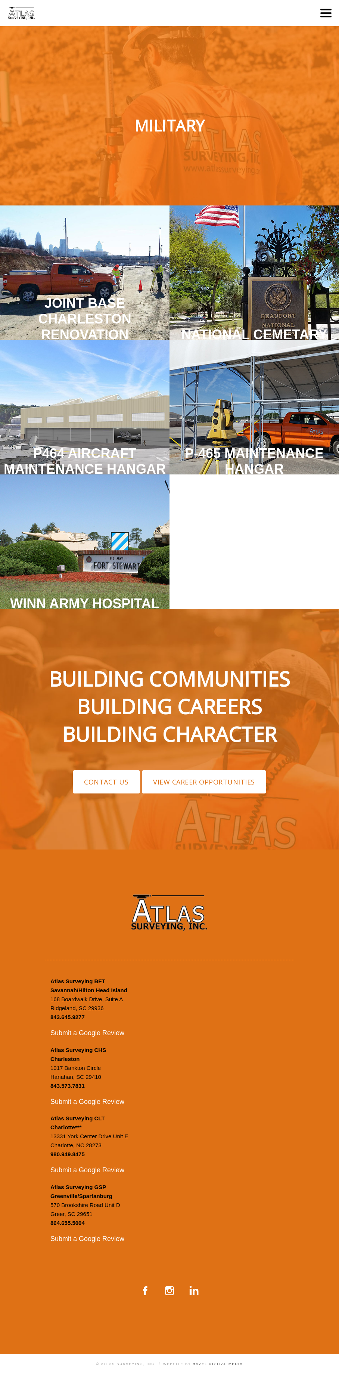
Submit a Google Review (87, 1033)
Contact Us (106, 781)
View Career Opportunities (204, 781)
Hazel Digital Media (218, 1364)
